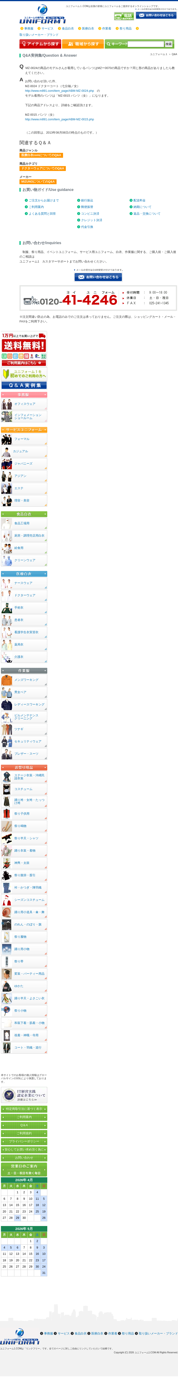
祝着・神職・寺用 (26, 1035)
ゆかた (18, 986)
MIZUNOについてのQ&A (38, 181)
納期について (143, 207)
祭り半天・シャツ (26, 838)
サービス (47, 28)
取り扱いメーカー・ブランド (39, 34)
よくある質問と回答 (42, 213)
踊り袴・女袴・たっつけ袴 (29, 801)
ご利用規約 (24, 1133)
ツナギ (18, 729)
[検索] (145, 44)
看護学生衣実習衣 (26, 632)
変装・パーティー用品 (29, 973)
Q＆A (24, 1125)
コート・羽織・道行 (27, 1047)
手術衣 (18, 607)
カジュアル (20, 451)
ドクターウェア (24, 595)
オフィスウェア (24, 404)
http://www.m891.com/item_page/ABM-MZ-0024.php (59, 90)
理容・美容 (21, 500)
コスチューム (23, 789)
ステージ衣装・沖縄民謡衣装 (29, 777)
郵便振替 (87, 207)
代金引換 (87, 227)
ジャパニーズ (23, 463)
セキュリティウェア (27, 741)
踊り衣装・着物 (24, 850)
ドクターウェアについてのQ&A (42, 168)
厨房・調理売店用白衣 (29, 535)
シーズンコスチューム (29, 900)
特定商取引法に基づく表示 (24, 1109)
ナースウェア (23, 583)
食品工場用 (21, 523)
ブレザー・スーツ (26, 753)
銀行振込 (87, 200)
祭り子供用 (21, 813)
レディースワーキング (29, 704)
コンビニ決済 (90, 213)
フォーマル (21, 439)
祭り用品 (126, 28)
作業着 (106, 28)
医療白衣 (88, 28)
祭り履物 (20, 936)
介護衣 (18, 657)
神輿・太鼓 (21, 863)
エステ (18, 488)
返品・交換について (147, 213)
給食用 (18, 548)
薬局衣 (18, 644)
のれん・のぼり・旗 (27, 924)
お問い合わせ (24, 1157)
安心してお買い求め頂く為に (24, 1149)
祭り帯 (18, 961)
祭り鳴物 (20, 826)
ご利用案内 (36, 207)
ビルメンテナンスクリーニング (26, 717)
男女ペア (20, 692)
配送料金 (140, 200)
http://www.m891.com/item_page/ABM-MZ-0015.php (59, 119)
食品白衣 (68, 28)
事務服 (28, 28)
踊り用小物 (21, 949)
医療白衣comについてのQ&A (41, 155)
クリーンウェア (24, 560)
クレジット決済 (91, 220)
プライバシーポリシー (24, 1141)
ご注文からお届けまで (44, 200)
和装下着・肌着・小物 (29, 1023)
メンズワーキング (26, 680)
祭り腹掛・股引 (24, 875)
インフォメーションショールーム (27, 416)
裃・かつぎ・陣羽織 (27, 887)
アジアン (20, 476)
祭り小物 (20, 1010)
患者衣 (18, 620)
